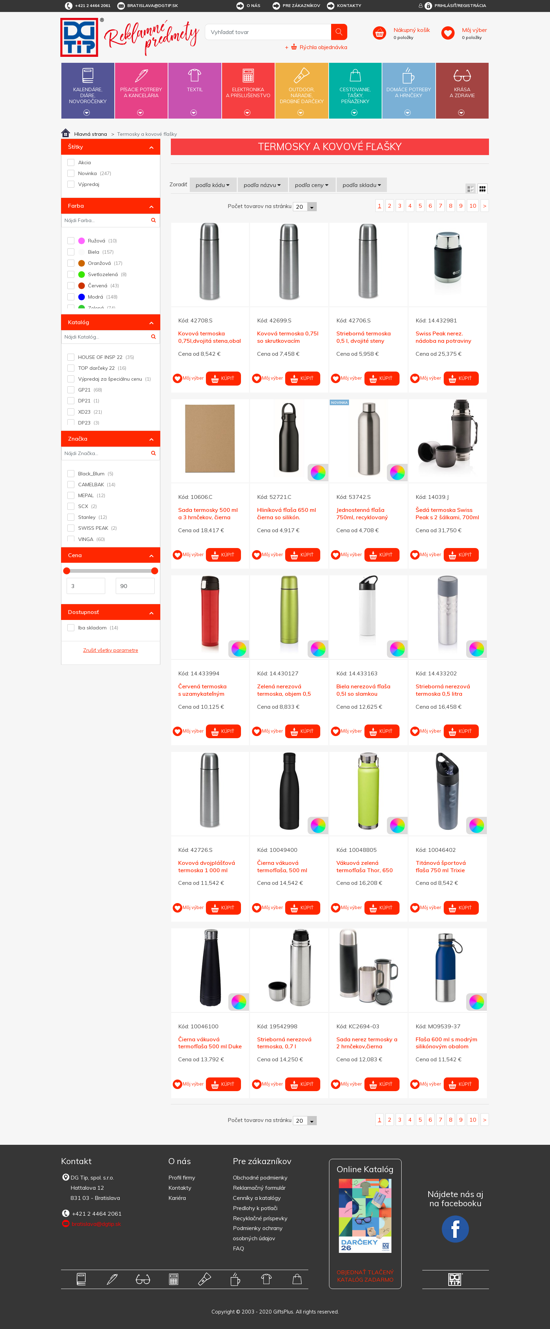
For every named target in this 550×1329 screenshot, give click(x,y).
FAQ (238, 1248)
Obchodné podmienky (260, 1177)
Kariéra (177, 1197)
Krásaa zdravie (462, 88)
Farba (76, 205)
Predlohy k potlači (255, 1207)
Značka (77, 438)
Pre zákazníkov (295, 6)
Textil (194, 85)
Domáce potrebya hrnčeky (408, 88)
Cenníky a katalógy (257, 1197)
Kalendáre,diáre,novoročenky (87, 89)
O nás (247, 6)
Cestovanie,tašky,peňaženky (355, 89)
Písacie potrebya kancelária (141, 88)
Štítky (75, 146)
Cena (75, 555)
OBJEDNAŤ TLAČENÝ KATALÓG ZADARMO (365, 1276)
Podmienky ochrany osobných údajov (258, 1233)
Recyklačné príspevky (260, 1218)
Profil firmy (181, 1177)
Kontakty (343, 6)
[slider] (66, 570)
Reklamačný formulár (259, 1187)
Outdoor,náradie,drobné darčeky (301, 89)
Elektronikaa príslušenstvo (248, 88)
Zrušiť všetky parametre (110, 650)
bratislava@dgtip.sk (147, 6)
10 (472, 205)
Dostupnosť (83, 611)
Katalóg (78, 322)
